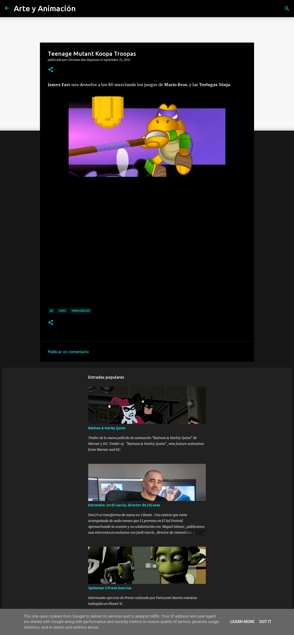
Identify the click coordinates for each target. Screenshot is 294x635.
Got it (265, 621)
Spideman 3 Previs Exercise (109, 588)
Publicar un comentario (68, 352)
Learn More (242, 621)
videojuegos (81, 310)
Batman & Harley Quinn (106, 428)
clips (62, 310)
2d (51, 310)
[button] (51, 70)
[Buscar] (287, 8)
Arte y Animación (45, 8)
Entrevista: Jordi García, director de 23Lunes (124, 505)
